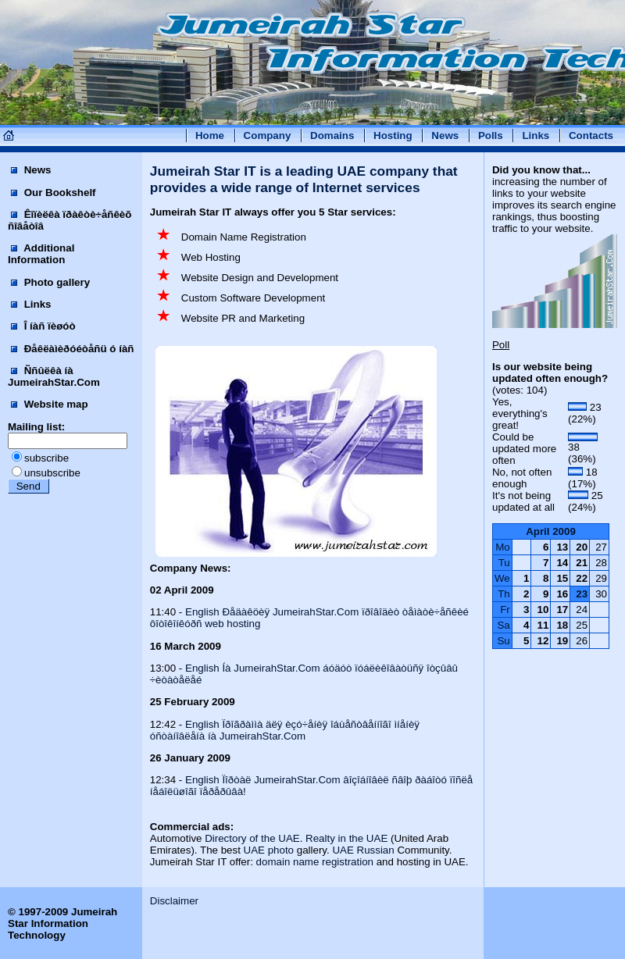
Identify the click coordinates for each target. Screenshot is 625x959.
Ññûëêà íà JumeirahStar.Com (54, 376)
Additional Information (41, 254)
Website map (49, 404)
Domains (332, 135)
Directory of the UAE (252, 838)
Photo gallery (50, 282)
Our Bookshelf (53, 192)
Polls (490, 135)
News (445, 135)
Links (535, 135)
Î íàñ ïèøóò (43, 326)
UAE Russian (363, 850)
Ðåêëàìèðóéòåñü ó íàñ (72, 349)
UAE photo (269, 850)
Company (267, 135)
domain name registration (314, 862)
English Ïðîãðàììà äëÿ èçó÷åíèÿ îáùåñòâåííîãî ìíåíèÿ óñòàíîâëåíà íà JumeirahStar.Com (285, 730)
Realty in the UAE (346, 838)
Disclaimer (174, 901)
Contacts (591, 135)
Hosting (392, 135)
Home (209, 135)
